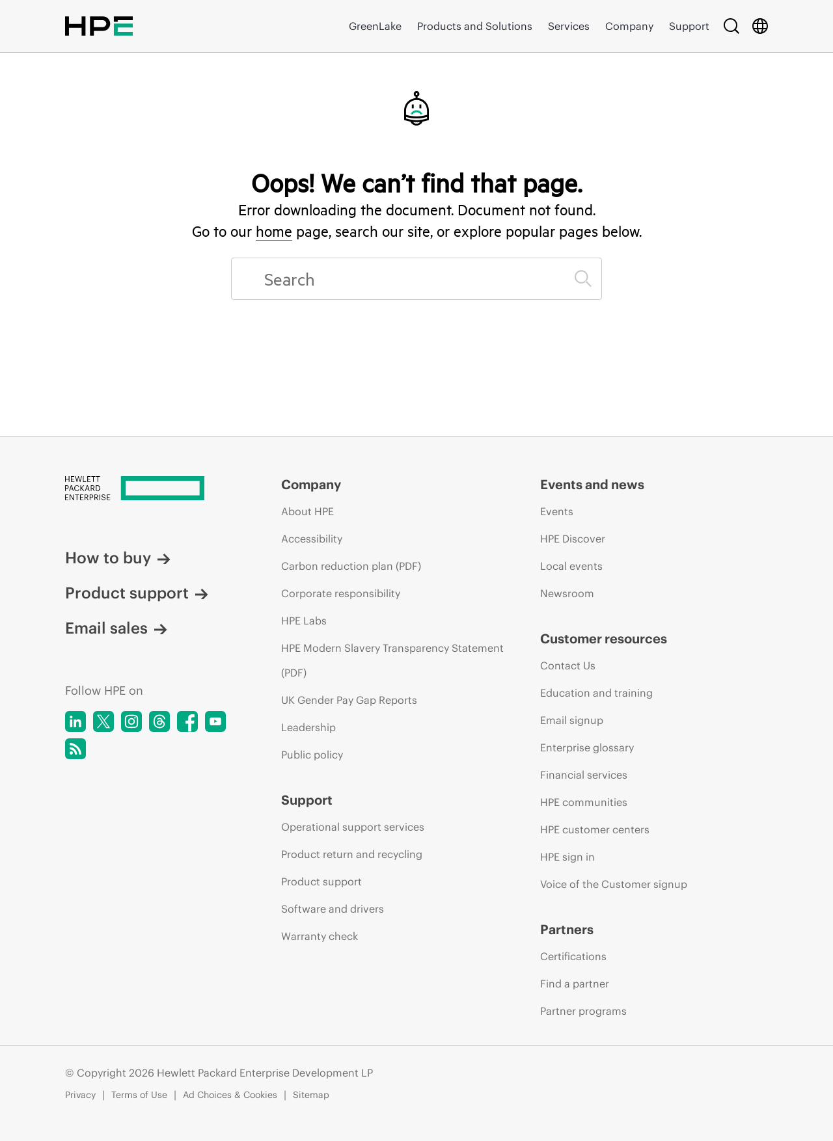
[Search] (731, 26)
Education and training (596, 692)
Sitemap (311, 1095)
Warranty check (319, 936)
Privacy (80, 1095)
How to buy (118, 557)
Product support (136, 592)
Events (556, 511)
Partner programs (583, 1010)
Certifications (573, 956)
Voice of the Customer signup (613, 884)
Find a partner (574, 983)
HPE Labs (304, 620)
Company (629, 26)
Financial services (583, 774)
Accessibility (311, 538)
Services (569, 26)
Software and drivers (332, 908)
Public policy (312, 754)
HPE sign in (567, 856)
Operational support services (352, 826)
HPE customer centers (594, 829)
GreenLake (375, 26)
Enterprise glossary (587, 747)
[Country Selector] (760, 26)
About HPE (307, 511)
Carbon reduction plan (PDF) (351, 565)
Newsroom (567, 593)
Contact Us (567, 665)
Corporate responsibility (340, 593)
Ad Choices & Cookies (230, 1095)
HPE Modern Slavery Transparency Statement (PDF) (392, 660)
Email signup (571, 720)
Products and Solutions (474, 26)
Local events (571, 565)
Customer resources (603, 638)
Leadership (308, 727)
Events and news (592, 484)
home (274, 231)
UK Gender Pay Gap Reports (349, 699)
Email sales (116, 628)
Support (689, 26)
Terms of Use (139, 1095)
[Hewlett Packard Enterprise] (148, 489)
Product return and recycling (351, 854)
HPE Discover (572, 538)
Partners (567, 929)
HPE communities (583, 802)
